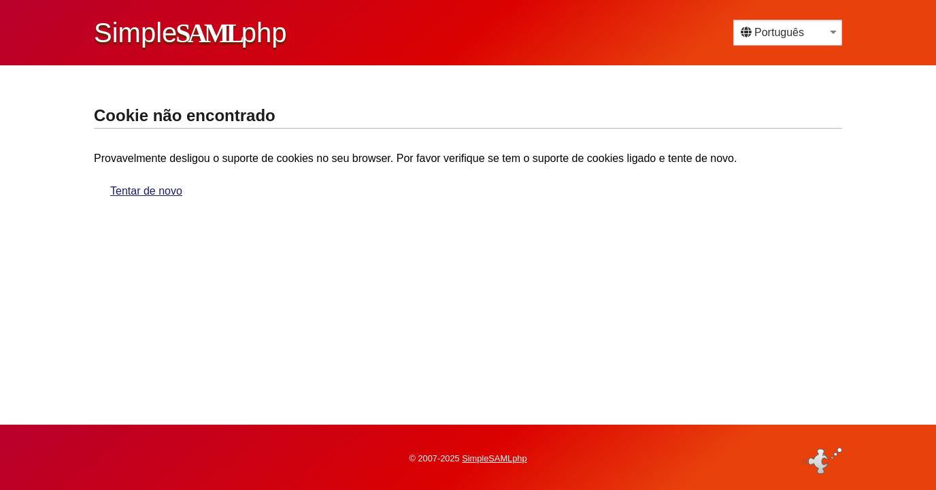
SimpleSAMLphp (494, 458)
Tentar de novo (146, 191)
